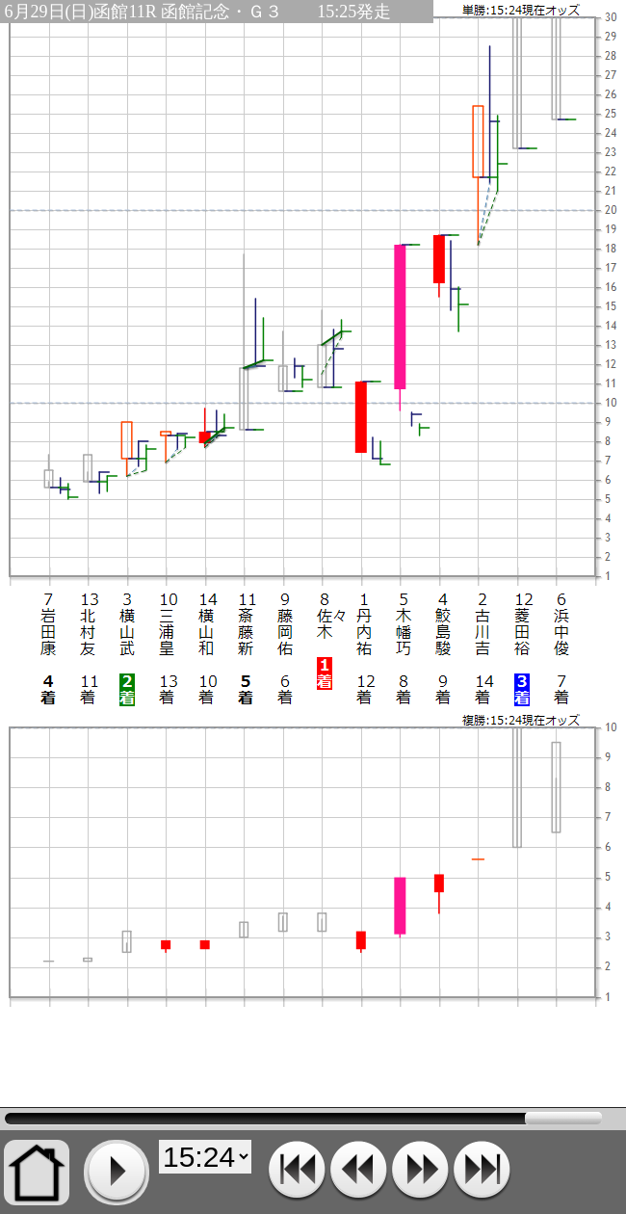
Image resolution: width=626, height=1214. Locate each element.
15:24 (303, 1118)
